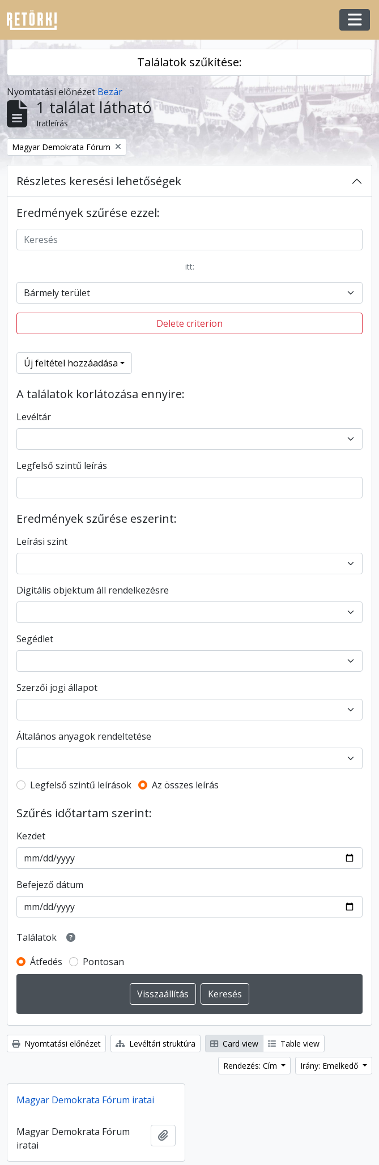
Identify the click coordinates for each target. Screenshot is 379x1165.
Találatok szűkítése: (189, 62)
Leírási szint (41, 541)
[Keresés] (189, 239)
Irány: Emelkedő (330, 1065)
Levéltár (33, 417)
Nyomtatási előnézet (56, 1043)
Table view (294, 1043)
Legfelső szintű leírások (80, 785)
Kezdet (30, 836)
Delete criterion (189, 323)
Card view (234, 1043)
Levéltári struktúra (155, 1043)
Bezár (109, 92)
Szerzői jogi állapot (56, 687)
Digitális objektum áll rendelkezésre (92, 590)
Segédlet (34, 639)
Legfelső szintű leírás (61, 465)
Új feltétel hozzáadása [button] (71, 363)
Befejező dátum (49, 884)
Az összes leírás (185, 785)
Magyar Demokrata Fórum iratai (85, 1100)
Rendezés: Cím (251, 1065)
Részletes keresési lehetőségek (98, 181)
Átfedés (46, 961)
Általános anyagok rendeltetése (83, 736)
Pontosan (103, 961)
